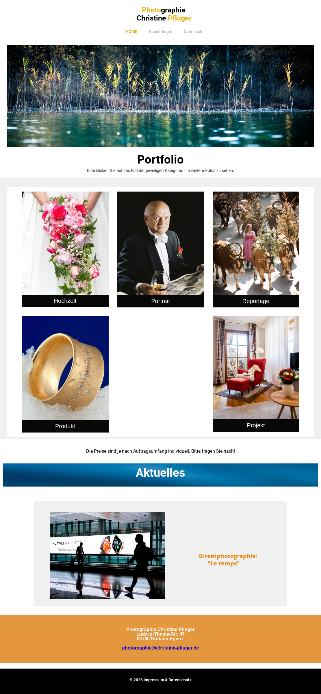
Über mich (193, 31)
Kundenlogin (160, 31)
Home (131, 31)
